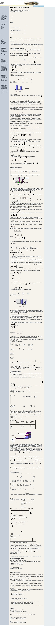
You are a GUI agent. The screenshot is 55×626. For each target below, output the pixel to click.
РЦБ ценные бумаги (3, 24)
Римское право (2, 22)
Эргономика (2, 49)
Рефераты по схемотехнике (4, 69)
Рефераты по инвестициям (4, 87)
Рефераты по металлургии (3, 62)
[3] (10, 618)
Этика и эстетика (2, 50)
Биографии (2, 64)
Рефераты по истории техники (4, 84)
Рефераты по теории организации (4, 54)
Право (1, 14)
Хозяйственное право (3, 41)
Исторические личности (3, 89)
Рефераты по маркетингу (3, 76)
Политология (2, 13)
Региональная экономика (3, 18)
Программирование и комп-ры (4, 16)
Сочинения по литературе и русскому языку (4, 51)
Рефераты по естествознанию (4, 83)
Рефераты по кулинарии (3, 71)
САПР (1, 25)
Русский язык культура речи (4, 23)
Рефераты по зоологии (3, 86)
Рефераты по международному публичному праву (4, 77)
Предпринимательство (3, 15)
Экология (2, 44)
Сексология (2, 26)
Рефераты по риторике (3, 66)
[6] (10, 621)
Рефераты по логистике (3, 75)
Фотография (2, 39)
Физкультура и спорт (3, 38)
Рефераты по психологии (3, 65)
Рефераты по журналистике (4, 85)
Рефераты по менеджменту (4, 61)
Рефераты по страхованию (4, 68)
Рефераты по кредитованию (4, 82)
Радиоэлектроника (3, 17)
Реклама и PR (2, 20)
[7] (10, 622)
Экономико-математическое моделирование (4, 46)
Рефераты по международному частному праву (4, 79)
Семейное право (2, 27)
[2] (10, 617)
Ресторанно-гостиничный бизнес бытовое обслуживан (4, 21)
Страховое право (2, 29)
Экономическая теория (3, 48)
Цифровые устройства (3, 42)
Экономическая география (3, 47)
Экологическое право (3, 43)
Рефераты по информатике (4, 88)
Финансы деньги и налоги (3, 37)
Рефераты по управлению (3, 60)
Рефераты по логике (3, 74)
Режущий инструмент (3, 19)
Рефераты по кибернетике (3, 90)
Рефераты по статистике (3, 67)
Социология (2, 28)
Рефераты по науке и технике (4, 70)
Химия (1, 40)
